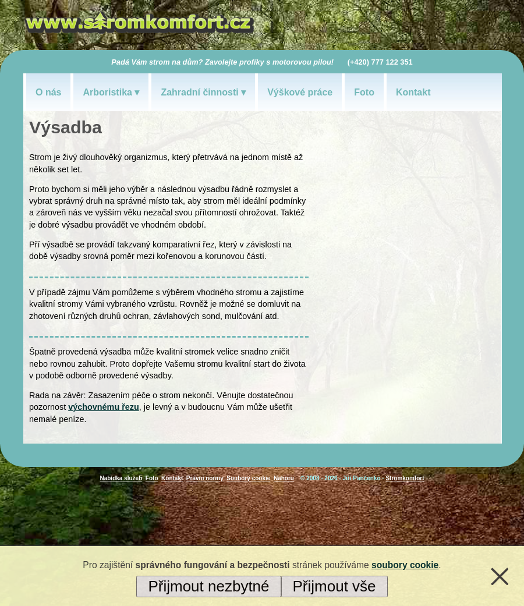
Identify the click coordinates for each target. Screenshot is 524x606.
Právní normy (205, 478)
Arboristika (107, 92)
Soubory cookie (248, 478)
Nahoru (284, 478)
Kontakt (413, 92)
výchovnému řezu (103, 407)
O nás (48, 92)
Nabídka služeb (121, 478)
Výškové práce (299, 92)
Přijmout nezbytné (208, 586)
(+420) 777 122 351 (380, 62)
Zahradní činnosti (199, 92)
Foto (364, 92)
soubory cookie (404, 565)
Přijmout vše (334, 586)
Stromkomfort (404, 478)
